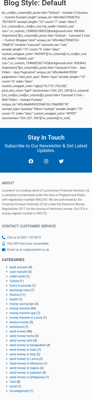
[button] (85, 8)
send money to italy (23, 354)
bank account (19, 267)
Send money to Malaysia (26, 363)
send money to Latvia (24, 359)
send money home (22, 336)
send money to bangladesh (28, 345)
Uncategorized (19, 391)
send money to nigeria (24, 368)
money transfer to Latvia (26, 317)
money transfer (20, 308)
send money (18, 331)
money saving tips (22, 304)
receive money (19, 322)
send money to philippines (27, 377)
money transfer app (23, 313)
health (14, 299)
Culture (14, 281)
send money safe (21, 340)
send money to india (23, 350)
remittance (17, 327)
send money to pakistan (26, 372)
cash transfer (18, 272)
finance (14, 295)
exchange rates (20, 290)
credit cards (17, 276)
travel (13, 386)
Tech (13, 382)
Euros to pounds (20, 285)
